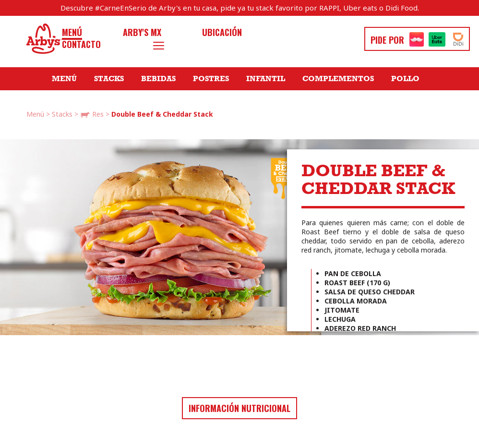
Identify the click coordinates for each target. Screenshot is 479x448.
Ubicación (222, 32)
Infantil (265, 79)
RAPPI (329, 7)
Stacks (109, 79)
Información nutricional (239, 408)
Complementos (338, 79)
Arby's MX (142, 32)
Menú (72, 32)
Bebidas (158, 79)
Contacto (81, 44)
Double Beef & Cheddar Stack (162, 114)
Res (92, 114)
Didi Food (401, 7)
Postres (211, 79)
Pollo (405, 79)
